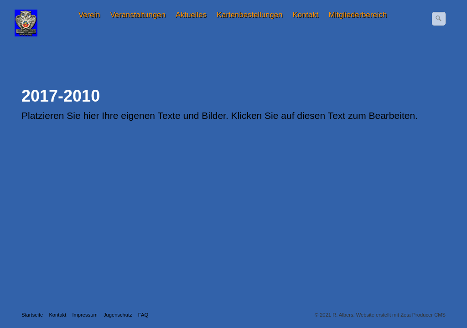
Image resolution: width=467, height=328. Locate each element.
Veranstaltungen (138, 14)
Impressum (84, 315)
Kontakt (306, 14)
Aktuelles (191, 14)
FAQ (143, 315)
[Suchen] (438, 18)
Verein (89, 14)
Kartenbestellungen (250, 14)
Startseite (32, 315)
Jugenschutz (118, 315)
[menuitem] (90, 15)
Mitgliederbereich (358, 14)
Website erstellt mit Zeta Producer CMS (401, 315)
